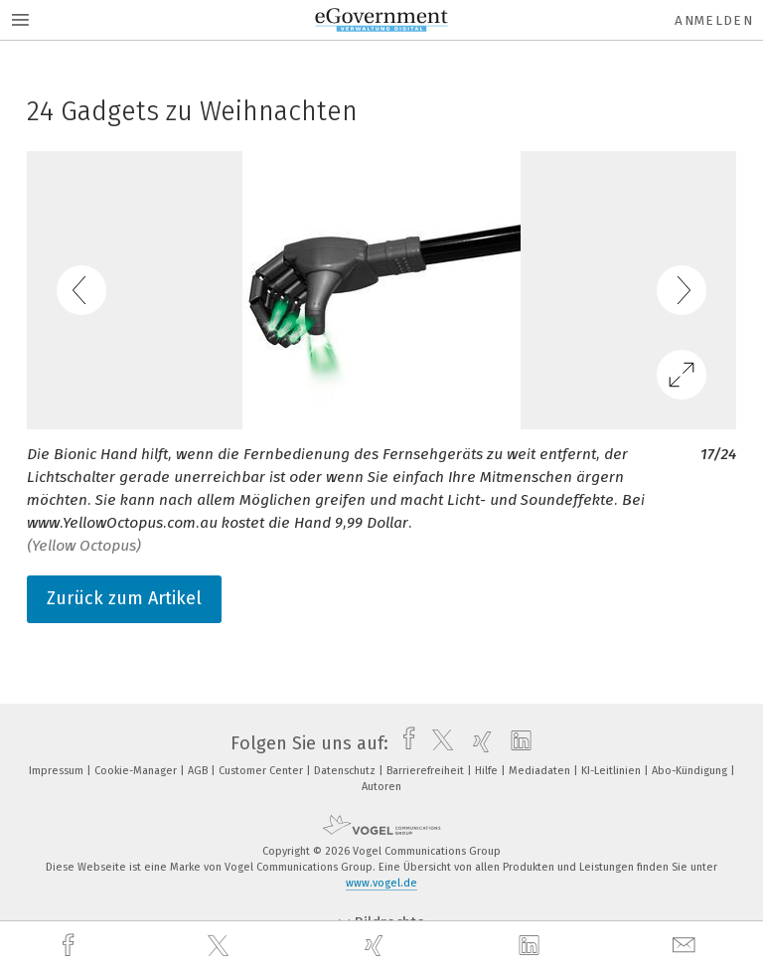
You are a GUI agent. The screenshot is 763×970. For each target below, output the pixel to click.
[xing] (376, 945)
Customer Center (262, 770)
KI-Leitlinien (612, 770)
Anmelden (714, 20)
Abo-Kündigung (691, 770)
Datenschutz (346, 770)
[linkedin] (531, 946)
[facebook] (70, 945)
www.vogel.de (381, 883)
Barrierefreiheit (426, 770)
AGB (199, 770)
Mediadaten (541, 770)
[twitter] (220, 946)
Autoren (381, 786)
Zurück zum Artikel (124, 598)
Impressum (57, 770)
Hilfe (488, 770)
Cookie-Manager (137, 770)
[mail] (686, 945)
